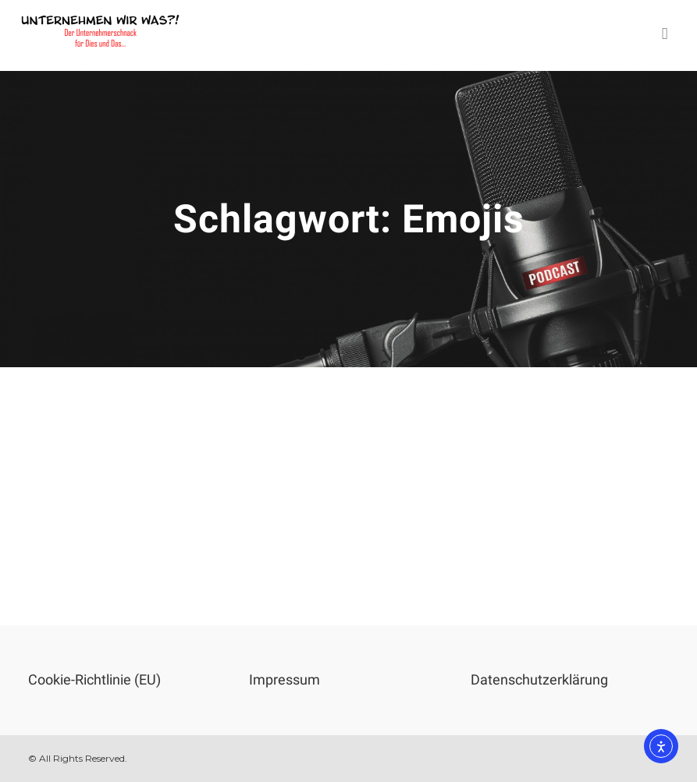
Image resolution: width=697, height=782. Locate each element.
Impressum (284, 679)
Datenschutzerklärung (539, 679)
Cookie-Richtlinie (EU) (94, 679)
